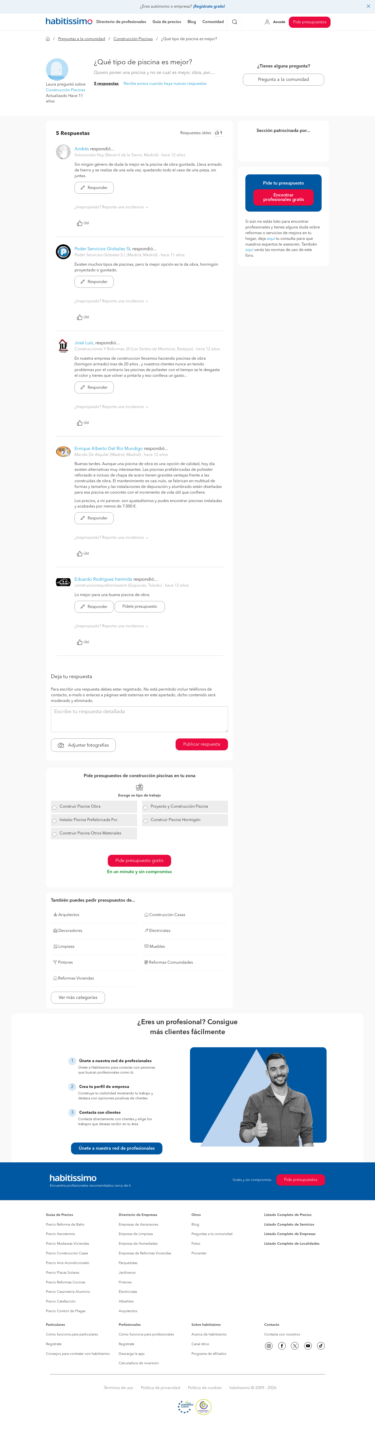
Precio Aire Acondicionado (67, 1263)
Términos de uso (118, 1388)
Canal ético (200, 1344)
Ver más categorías (78, 997)
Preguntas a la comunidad (81, 39)
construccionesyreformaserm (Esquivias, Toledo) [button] (119, 586)
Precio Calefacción (60, 1301)
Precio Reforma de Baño (65, 1224)
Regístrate (54, 1344)
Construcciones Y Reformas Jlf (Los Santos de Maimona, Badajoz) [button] (134, 349)
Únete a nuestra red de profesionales (117, 1148)
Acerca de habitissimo (209, 1334)
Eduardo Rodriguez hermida (103, 579)
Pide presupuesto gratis (139, 860)
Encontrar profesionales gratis (283, 197)
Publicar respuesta (201, 744)
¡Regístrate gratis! (209, 7)
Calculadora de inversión (139, 1363)
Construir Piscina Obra (80, 807)
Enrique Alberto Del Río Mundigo (109, 448)
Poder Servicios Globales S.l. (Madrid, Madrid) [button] (116, 255)
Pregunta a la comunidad (283, 79)
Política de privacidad (160, 1388)
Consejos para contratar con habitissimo (78, 1354)
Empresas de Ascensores (138, 1224)
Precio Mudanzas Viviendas (67, 1243)
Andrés (82, 149)
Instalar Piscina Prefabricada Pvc (88, 820)
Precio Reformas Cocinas (65, 1282)
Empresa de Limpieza (136, 1234)
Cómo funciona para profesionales (146, 1334)
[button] (57, 69)
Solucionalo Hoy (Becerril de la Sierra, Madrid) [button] (117, 155)
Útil (83, 223)
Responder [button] (94, 188)
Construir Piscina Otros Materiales (90, 833)
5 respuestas (106, 84)
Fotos (195, 1243)
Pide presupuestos (309, 22)
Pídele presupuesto (139, 607)
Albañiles (126, 1301)
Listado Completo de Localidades (291, 1243)
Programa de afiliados (208, 1354)
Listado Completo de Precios (287, 1215)
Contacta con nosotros (282, 1334)
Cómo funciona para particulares (72, 1334)
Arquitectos (128, 1311)
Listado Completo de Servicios (289, 1224)
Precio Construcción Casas (67, 1253)
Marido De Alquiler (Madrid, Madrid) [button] (108, 455)
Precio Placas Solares (62, 1272)
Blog (195, 1224)
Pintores (125, 1282)
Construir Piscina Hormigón (175, 820)
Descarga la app (132, 1354)
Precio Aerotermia (60, 1234)
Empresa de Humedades (138, 1243)
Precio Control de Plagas (65, 1311)
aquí (271, 239)
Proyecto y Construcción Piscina (179, 807)
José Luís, (84, 343)
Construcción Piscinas (133, 39)
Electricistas (128, 1292)
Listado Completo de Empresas (289, 1234)
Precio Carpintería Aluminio (68, 1292)
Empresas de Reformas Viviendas (145, 1253)
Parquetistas (128, 1263)
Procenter (199, 1253)
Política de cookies (205, 1388)
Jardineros (127, 1272)
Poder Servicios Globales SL (103, 249)
